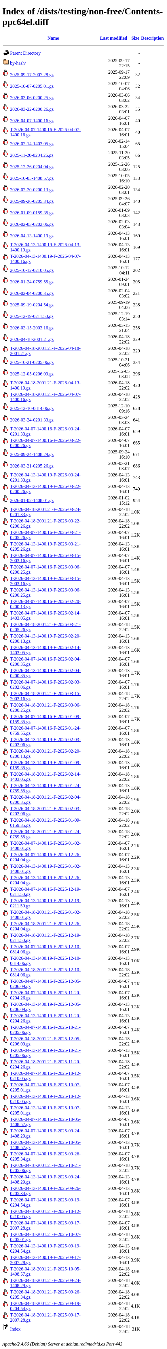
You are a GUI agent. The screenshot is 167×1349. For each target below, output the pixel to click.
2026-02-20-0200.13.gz (32, 189)
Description (152, 38)
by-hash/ (18, 63)
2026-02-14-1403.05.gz (32, 143)
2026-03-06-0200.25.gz (32, 97)
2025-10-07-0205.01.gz (32, 86)
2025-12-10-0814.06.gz (32, 408)
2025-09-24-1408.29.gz (32, 454)
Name (53, 38)
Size (135, 38)
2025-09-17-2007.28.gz (32, 74)
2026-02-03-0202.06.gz (32, 224)
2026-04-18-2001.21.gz (32, 339)
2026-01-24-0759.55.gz (32, 281)
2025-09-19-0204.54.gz (32, 304)
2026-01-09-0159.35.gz (32, 212)
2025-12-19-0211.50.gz (32, 316)
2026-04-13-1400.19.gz (32, 235)
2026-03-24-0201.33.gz (32, 419)
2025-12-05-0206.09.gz (32, 373)
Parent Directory (25, 53)
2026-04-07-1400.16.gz (32, 120)
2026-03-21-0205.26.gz (32, 465)
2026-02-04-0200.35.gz (32, 293)
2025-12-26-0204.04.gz (32, 166)
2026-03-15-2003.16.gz (32, 327)
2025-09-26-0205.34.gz (32, 201)
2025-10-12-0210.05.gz (32, 270)
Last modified (113, 38)
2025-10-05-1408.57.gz (32, 178)
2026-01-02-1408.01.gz (32, 500)
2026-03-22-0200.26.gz (32, 109)
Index (15, 1329)
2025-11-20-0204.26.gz (32, 155)
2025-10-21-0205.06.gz (32, 362)
